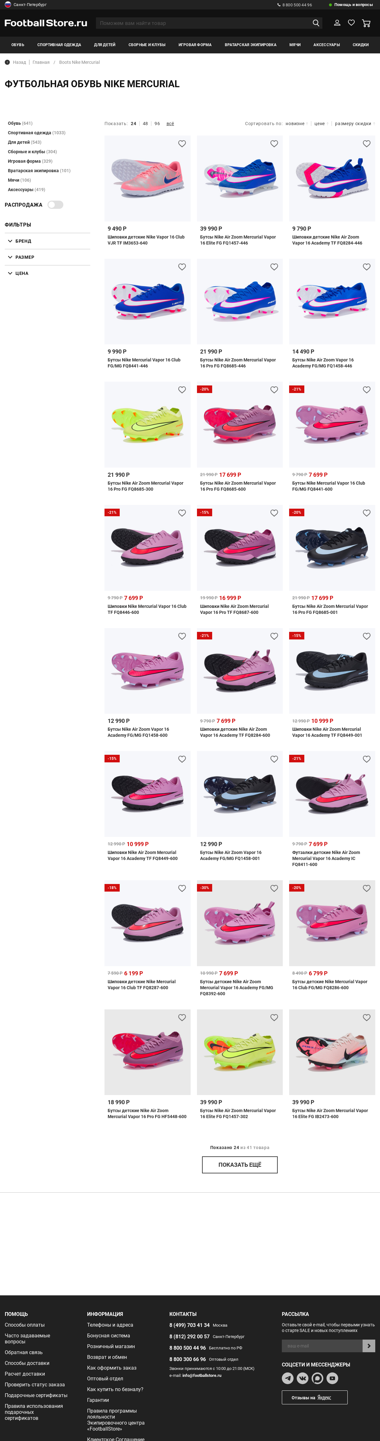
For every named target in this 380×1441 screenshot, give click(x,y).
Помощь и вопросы (353, 4)
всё (170, 123)
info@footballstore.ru (201, 1375)
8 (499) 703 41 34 (189, 1325)
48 (145, 123)
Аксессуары (326, 45)
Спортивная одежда (59, 45)
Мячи (295, 45)
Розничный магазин (111, 1346)
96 (157, 123)
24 (133, 123)
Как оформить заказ (111, 1368)
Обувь (17, 45)
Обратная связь (24, 1352)
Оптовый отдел (105, 1379)
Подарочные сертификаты (36, 1395)
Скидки (361, 45)
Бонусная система (108, 1336)
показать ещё (239, 1164)
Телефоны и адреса (110, 1325)
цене (321, 123)
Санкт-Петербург (26, 5)
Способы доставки (27, 1363)
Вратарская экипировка (250, 45)
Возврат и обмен (107, 1357)
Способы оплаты (25, 1325)
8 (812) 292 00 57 (189, 1337)
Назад (15, 62)
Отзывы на (319, 1398)
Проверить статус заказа (35, 1385)
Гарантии (98, 1400)
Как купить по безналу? (115, 1389)
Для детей (104, 45)
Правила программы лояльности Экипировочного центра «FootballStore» (116, 1420)
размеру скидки (355, 123)
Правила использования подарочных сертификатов (34, 1412)
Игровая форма (195, 45)
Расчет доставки (25, 1374)
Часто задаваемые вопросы (27, 1339)
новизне (297, 123)
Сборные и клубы (147, 45)
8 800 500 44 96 (294, 5)
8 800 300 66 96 (187, 1359)
